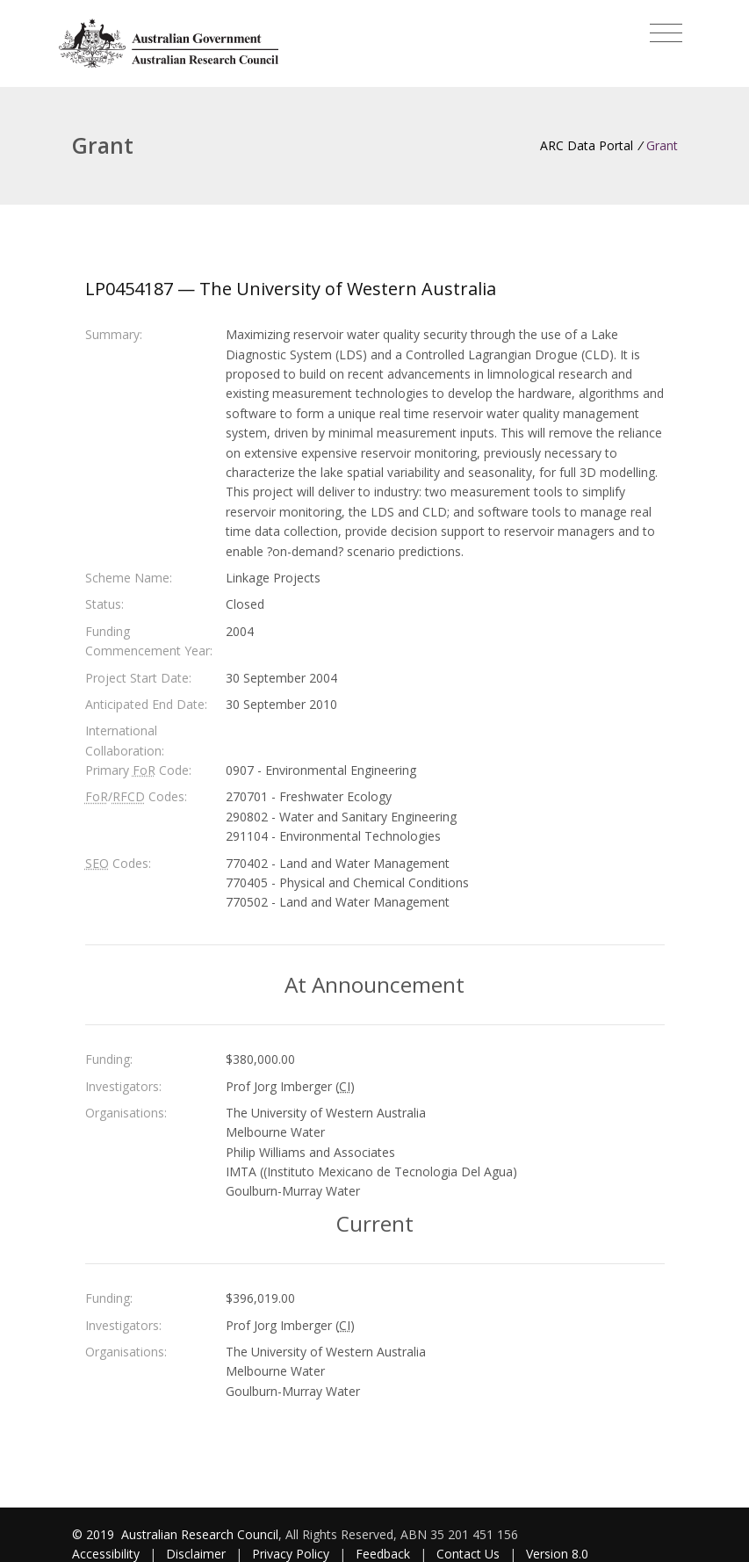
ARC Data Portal (586, 145)
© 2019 (95, 1534)
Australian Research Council (199, 1534)
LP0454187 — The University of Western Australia (290, 288)
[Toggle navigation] (666, 33)
